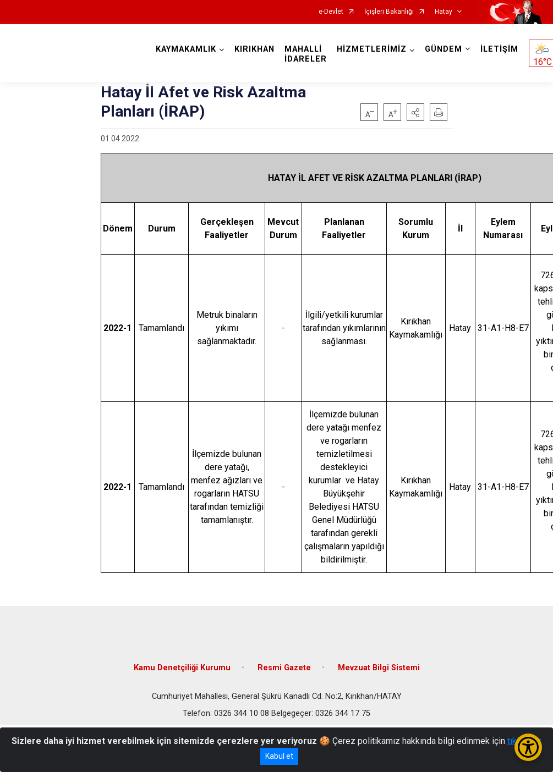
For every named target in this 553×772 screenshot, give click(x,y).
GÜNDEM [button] (443, 49)
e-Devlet (331, 11)
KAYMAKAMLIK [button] (186, 49)
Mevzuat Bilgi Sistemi (379, 667)
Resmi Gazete (284, 667)
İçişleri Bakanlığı (389, 11)
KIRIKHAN (254, 49)
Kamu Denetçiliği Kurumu (182, 667)
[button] (415, 112)
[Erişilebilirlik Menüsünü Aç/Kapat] (528, 747)
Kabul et (279, 756)
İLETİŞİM (499, 49)
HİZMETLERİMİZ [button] (372, 49)
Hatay (443, 11)
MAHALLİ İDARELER (305, 54)
